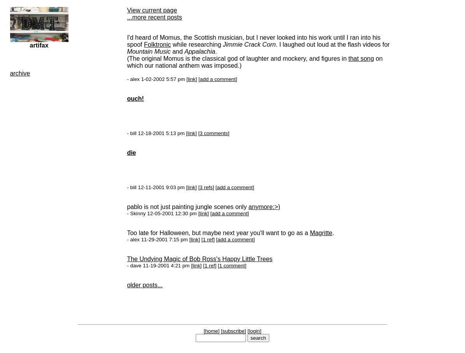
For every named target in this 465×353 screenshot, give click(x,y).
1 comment (232, 266)
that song (361, 58)
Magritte (321, 233)
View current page (152, 10)
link (192, 79)
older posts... (145, 285)
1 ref (208, 239)
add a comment (218, 79)
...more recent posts (154, 17)
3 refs (206, 187)
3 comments (214, 133)
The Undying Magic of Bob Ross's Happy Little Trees (199, 259)
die (131, 152)
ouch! (135, 98)
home (211, 331)
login (254, 331)
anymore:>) (264, 207)
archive (20, 73)
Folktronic (157, 44)
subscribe (234, 331)
